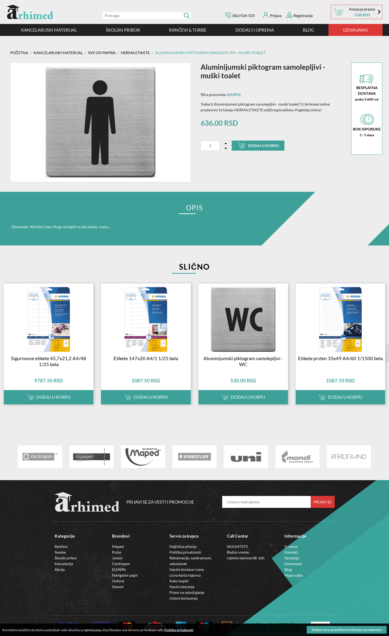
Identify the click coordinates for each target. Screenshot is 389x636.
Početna (19, 52)
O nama (290, 546)
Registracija (299, 15)
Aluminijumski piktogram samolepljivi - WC (243, 361)
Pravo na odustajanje (186, 592)
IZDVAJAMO (355, 30)
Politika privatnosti (185, 552)
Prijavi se (323, 502)
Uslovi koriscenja (183, 598)
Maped (118, 546)
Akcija (60, 569)
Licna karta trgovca (185, 575)
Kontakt (291, 552)
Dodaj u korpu (258, 145)
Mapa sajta (293, 575)
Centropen (121, 563)
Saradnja (291, 558)
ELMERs (119, 569)
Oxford (118, 581)
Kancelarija (64, 563)
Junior (117, 558)
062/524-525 (243, 15)
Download (293, 563)
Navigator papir (125, 575)
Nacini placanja (181, 586)
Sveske (60, 552)
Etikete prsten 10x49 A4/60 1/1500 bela (340, 358)
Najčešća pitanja (183, 546)
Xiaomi (118, 586)
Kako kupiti (178, 581)
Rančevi (61, 546)
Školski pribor (66, 558)
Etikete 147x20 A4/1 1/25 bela (145, 358)
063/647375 (237, 546)
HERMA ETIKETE (135, 52)
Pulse (116, 552)
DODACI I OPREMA (255, 30)
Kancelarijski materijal (49, 30)
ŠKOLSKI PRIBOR (123, 30)
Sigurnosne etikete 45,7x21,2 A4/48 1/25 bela (48, 361)
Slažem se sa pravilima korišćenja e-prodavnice (347, 630)
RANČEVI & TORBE (187, 30)
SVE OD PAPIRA (102, 52)
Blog (308, 30)
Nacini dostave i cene (186, 569)
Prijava (272, 15)
